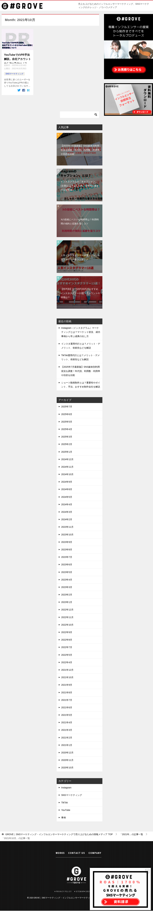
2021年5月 (66, 714)
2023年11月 (67, 526)
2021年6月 (66, 707)
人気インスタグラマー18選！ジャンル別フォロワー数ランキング (80, 257)
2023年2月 (66, 594)
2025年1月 (66, 451)
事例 (63, 817)
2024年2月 (66, 519)
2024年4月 (66, 504)
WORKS (60, 854)
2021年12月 (67, 669)
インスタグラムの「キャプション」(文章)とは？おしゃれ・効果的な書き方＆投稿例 (80, 185)
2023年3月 (66, 587)
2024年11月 (67, 466)
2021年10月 (67, 677)
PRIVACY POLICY (62, 891)
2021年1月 (66, 744)
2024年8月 (66, 489)
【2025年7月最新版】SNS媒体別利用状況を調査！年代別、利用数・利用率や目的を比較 (80, 149)
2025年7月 (66, 406)
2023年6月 (66, 564)
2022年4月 (66, 662)
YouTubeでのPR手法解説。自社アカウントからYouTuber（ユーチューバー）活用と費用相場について (17, 58)
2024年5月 (66, 496)
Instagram (66, 787)
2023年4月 (66, 579)
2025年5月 (66, 421)
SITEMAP (80, 891)
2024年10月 (67, 474)
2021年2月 (66, 737)
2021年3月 (66, 729)
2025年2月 (66, 444)
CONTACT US (76, 854)
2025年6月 (66, 414)
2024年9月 (66, 481)
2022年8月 (66, 639)
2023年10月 (67, 534)
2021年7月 (66, 699)
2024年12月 (67, 459)
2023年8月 (66, 549)
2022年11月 (67, 617)
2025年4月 (66, 429)
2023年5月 (66, 572)
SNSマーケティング (14, 74)
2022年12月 (67, 609)
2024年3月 (66, 511)
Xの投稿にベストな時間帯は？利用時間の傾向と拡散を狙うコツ (80, 221)
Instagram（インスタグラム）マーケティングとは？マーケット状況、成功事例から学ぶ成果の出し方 (80, 331)
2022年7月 (66, 647)
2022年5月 (66, 654)
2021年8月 (66, 692)
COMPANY (95, 854)
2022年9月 (66, 632)
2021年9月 (66, 684)
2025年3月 (66, 436)
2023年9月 (66, 541)
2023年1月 (66, 602)
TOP (59, 834)
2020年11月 (67, 760)
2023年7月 (66, 557)
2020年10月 (67, 767)
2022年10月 (67, 624)
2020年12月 (67, 752)
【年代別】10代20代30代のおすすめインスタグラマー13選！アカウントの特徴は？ (80, 293)
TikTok (64, 802)
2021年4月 (66, 722)
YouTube (65, 810)
